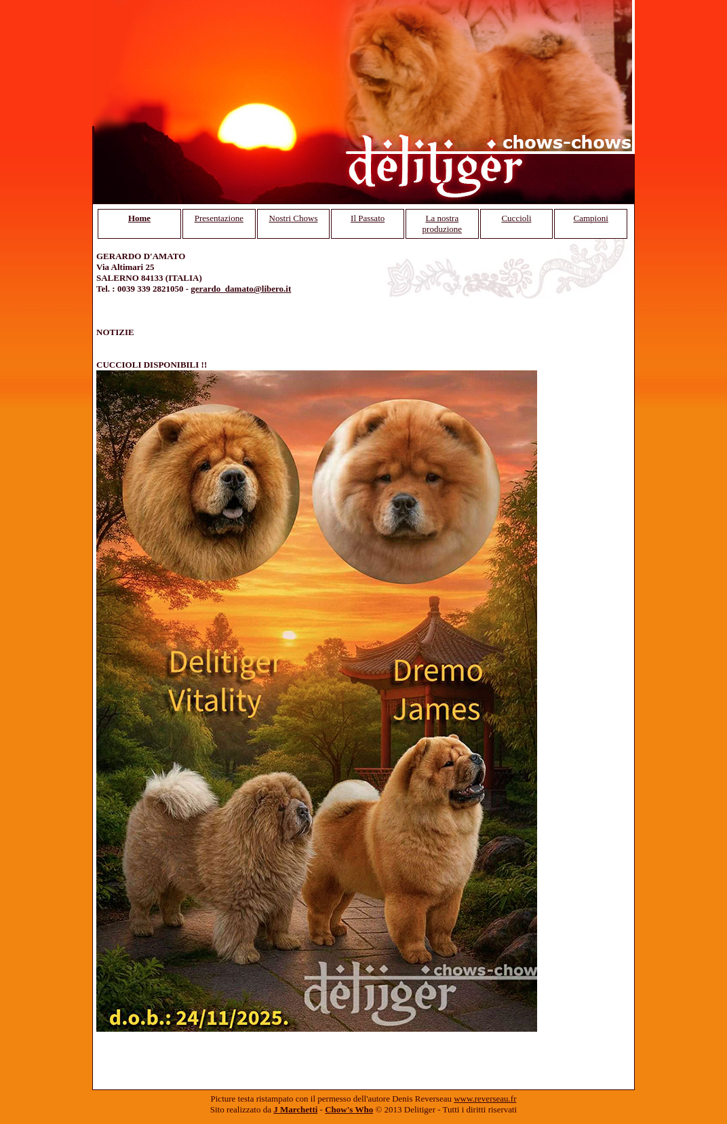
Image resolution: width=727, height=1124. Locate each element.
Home (139, 218)
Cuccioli (516, 218)
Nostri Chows (293, 218)
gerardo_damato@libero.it (241, 289)
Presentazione (219, 218)
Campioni (591, 218)
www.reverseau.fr (485, 1098)
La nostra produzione (442, 223)
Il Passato (368, 218)
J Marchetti (295, 1109)
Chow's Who (349, 1109)
